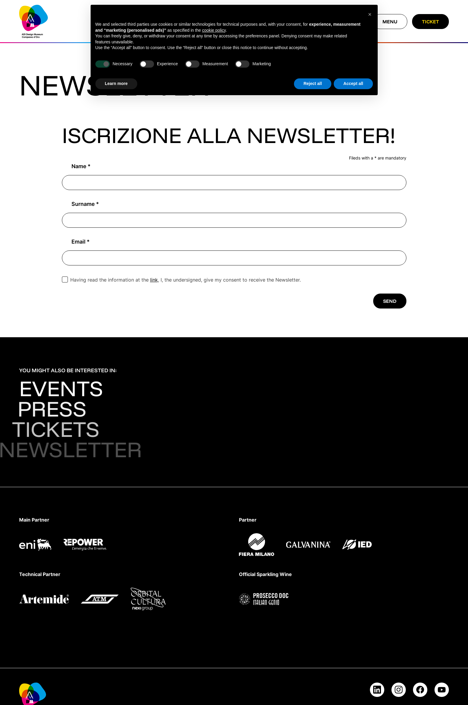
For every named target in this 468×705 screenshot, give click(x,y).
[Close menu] (390, 21)
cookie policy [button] (214, 30)
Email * (80, 241)
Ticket (430, 22)
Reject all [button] (313, 83)
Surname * (85, 204)
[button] (370, 14)
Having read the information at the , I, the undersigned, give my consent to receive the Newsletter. (185, 280)
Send (390, 301)
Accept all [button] (353, 83)
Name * (81, 166)
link (154, 280)
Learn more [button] (116, 83)
